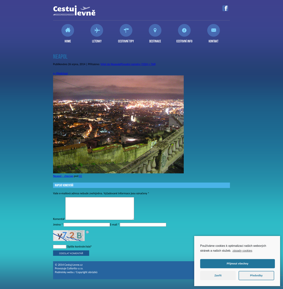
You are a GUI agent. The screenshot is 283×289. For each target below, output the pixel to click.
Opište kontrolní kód (79, 251)
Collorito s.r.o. (75, 272)
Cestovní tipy (126, 39)
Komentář (59, 223)
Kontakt (213, 39)
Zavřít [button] (217, 275)
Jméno (58, 229)
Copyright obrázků (86, 276)
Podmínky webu (64, 276)
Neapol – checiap (63, 176)
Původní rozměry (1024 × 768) (138, 64)
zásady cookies (242, 250)
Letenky (97, 39)
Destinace (155, 39)
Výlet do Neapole (111, 64)
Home (68, 39)
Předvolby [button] (256, 275)
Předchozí (60, 73)
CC (80, 176)
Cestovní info (184, 39)
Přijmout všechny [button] (237, 263)
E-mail (114, 229)
